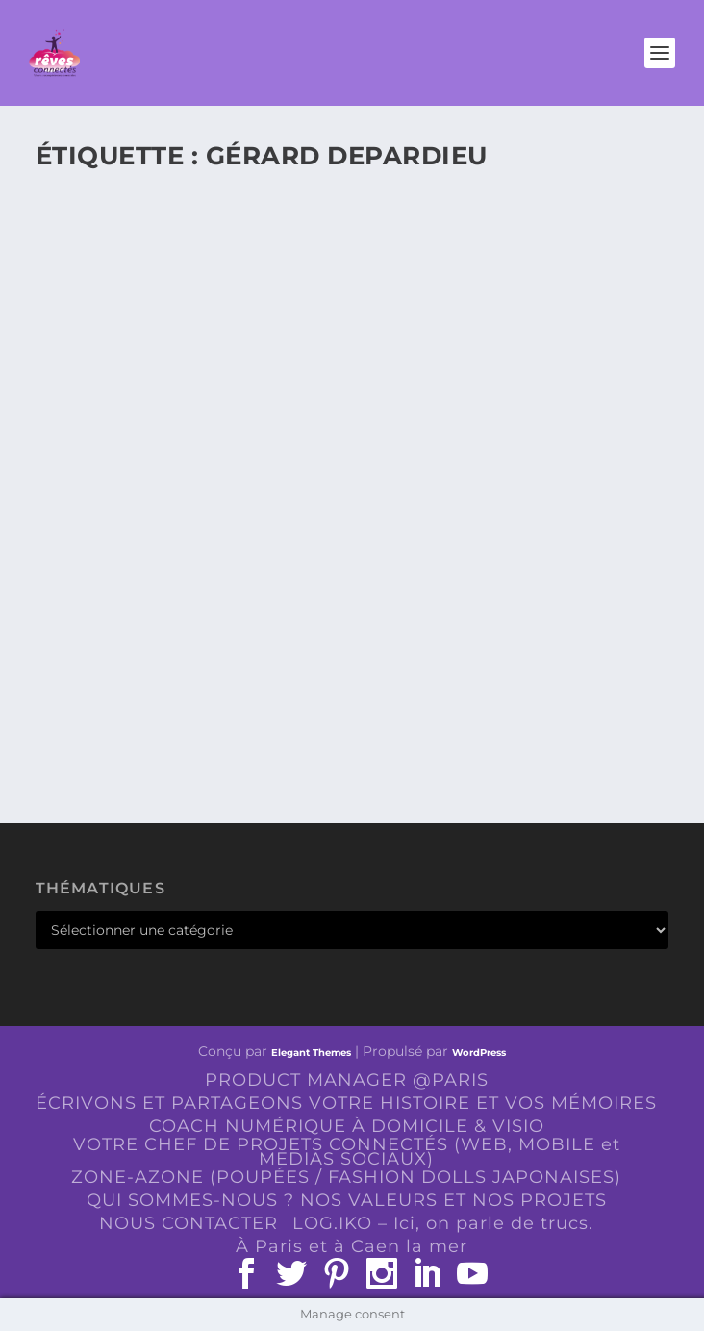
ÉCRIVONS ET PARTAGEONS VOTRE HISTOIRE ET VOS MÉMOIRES (346, 1103)
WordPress (479, 1052)
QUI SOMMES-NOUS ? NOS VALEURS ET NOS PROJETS (347, 1200)
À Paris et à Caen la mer (351, 1246)
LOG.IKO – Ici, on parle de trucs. (442, 1223)
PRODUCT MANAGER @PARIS (347, 1080)
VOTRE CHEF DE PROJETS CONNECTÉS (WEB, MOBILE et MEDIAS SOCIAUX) (346, 1151)
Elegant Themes (311, 1052)
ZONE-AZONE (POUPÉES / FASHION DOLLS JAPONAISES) (346, 1177)
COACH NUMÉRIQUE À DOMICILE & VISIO (346, 1126)
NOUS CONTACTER (188, 1223)
